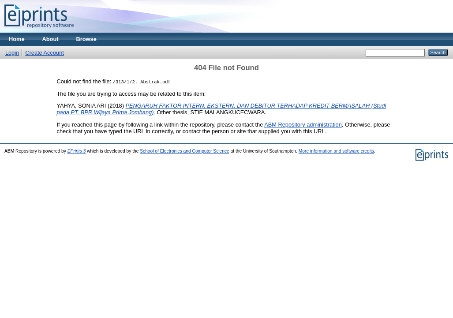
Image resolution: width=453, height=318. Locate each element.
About (50, 39)
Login (12, 52)
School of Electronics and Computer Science (184, 151)
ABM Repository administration (303, 124)
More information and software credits (336, 151)
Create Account (44, 52)
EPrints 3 (76, 151)
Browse (86, 39)
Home (17, 39)
